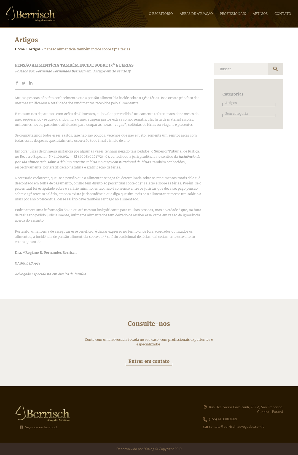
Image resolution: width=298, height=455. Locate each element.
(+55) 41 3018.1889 (220, 419)
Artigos (231, 103)
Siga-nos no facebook (39, 427)
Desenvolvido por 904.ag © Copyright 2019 (149, 448)
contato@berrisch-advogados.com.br (234, 426)
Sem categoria (236, 113)
